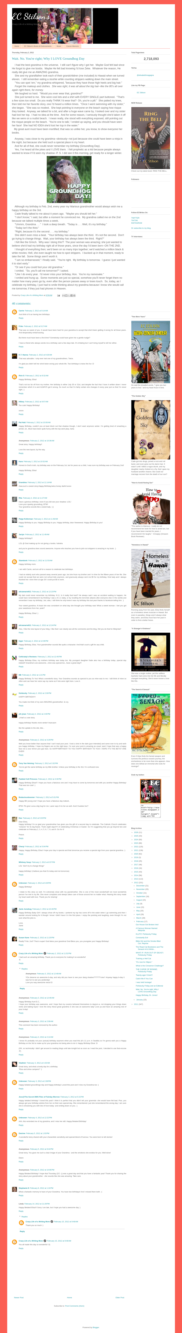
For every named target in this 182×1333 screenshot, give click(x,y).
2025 (136, 838)
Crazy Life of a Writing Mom (31, 953)
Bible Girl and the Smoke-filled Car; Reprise (148, 945)
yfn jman (22, 714)
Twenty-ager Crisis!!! (144, 978)
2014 (136, 878)
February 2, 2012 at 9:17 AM (35, 326)
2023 (136, 846)
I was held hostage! (144, 985)
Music (59, 46)
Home (17, 46)
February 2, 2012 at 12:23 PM (44, 592)
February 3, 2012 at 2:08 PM (39, 1081)
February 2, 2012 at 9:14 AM (36, 311)
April (138, 917)
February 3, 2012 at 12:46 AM (42, 998)
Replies (24, 969)
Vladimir (22, 1063)
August (139, 902)
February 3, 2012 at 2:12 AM (41, 1037)
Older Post (119, 1298)
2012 (136, 885)
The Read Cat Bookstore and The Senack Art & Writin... (149, 950)
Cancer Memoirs (72, 46)
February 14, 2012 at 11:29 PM (37, 1204)
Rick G (22, 376)
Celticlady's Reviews (28, 657)
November (140, 892)
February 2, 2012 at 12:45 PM (50, 657)
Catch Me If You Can (144, 981)
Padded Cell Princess (28, 779)
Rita (20, 498)
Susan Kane (24, 938)
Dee (20, 818)
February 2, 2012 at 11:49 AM (37, 534)
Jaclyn (21, 534)
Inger (21, 641)
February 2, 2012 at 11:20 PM (42, 938)
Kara (21, 461)
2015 (136, 874)
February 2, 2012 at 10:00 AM (39, 422)
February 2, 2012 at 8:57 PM (43, 862)
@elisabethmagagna (145, 75)
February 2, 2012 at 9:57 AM (36, 402)
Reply (21, 318)
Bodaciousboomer (27, 797)
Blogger (96, 1327)
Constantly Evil (142, 940)
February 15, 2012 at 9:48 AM (66, 1222)
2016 (136, 871)
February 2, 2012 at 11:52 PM (59, 953)
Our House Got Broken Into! (147, 927)
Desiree (22, 1133)
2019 (136, 860)
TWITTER (135, 218)
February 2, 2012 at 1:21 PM (33, 675)
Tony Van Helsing (26, 763)
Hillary (21, 402)
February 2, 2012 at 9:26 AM (40, 355)
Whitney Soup (25, 862)
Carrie (21, 311)
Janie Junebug (25, 909)
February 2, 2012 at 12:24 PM (44, 625)
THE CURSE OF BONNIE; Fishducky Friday (147, 973)
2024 (136, 842)
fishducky (23, 693)
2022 (136, 849)
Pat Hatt (22, 422)
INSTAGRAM (136, 223)
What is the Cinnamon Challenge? (150, 968)
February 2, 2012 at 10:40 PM (44, 909)
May (138, 913)
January (139, 1002)
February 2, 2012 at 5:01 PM (47, 797)
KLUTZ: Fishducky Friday (146, 937)
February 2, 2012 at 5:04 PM (36, 846)
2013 (136, 881)
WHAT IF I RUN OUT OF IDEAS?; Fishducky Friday (150, 956)
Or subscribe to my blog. (141, 228)
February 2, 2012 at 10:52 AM (36, 461)
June (138, 910)
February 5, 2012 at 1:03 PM (37, 1133)
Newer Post (19, 1298)
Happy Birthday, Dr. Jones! (147, 998)
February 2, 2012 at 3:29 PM (41, 740)
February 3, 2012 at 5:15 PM (72, 1097)
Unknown (23, 883)
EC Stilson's (31, 16)
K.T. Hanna (23, 355)
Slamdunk (23, 560)
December (140, 888)
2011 (136, 1007)
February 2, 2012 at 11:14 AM (40, 482)
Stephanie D (24, 1188)
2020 (136, 856)
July (138, 906)
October (139, 895)
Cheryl (21, 846)
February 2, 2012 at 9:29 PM (39, 883)
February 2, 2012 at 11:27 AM (35, 498)
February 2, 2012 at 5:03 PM (34, 818)
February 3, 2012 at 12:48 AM (49, 974)
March (139, 920)
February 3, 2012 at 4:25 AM (38, 1063)
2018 (136, 864)
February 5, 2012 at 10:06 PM (42, 1170)
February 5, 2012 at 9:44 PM (41, 1149)
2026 (136, 835)
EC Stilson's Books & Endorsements (38, 46)
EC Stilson (141, 93)
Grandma (23, 482)
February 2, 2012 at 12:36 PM (36, 641)
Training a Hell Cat (143, 961)
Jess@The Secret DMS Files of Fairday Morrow (39, 1097)
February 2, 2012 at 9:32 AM (36, 376)
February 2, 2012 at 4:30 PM (49, 779)
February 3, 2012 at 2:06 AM (41, 1021)
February (140, 924)
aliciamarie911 (25, 592)
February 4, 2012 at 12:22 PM (40, 1118)
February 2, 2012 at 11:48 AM (46, 519)
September (141, 899)
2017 (136, 867)
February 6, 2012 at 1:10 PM (41, 1188)
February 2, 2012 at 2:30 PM (39, 693)
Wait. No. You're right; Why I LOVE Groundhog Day (147, 993)
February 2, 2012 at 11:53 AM (40, 560)
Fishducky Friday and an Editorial (149, 988)
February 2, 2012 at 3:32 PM (46, 763)
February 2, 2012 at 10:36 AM (42, 441)
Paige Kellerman (26, 519)
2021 (136, 853)
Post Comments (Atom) (74, 1306)
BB (20, 675)
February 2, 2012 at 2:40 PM (38, 714)
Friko (21, 326)
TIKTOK (134, 220)
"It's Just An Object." (144, 965)
